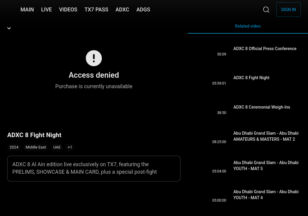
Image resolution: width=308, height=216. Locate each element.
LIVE (46, 10)
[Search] (266, 9)
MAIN (27, 10)
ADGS (143, 10)
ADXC (122, 10)
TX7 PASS (96, 10)
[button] (70, 147)
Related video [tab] (248, 29)
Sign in (288, 9)
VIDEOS (68, 10)
